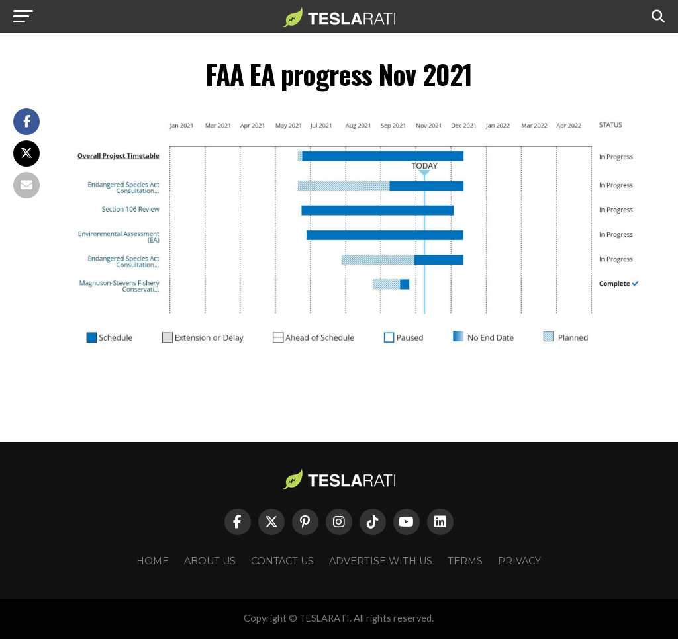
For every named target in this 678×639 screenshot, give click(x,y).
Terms (465, 561)
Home (152, 561)
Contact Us (282, 561)
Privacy (519, 561)
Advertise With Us (380, 561)
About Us (210, 561)
